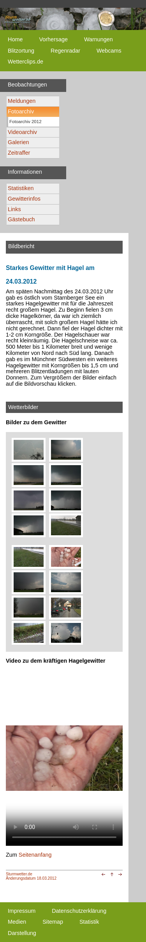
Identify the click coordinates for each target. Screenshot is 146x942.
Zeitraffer (19, 153)
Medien (17, 922)
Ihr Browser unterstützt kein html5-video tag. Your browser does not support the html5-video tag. (64, 758)
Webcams (109, 51)
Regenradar (65, 51)
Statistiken (20, 188)
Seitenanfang (35, 855)
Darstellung (22, 933)
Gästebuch (21, 219)
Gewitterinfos (24, 199)
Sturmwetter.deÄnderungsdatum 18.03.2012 (31, 876)
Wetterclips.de (25, 61)
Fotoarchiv (21, 111)
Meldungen (21, 101)
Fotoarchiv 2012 (25, 121)
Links (14, 209)
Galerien (18, 142)
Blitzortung (21, 51)
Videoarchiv (22, 132)
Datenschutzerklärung (79, 911)
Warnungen (98, 39)
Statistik (89, 922)
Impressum (21, 911)
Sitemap (52, 922)
